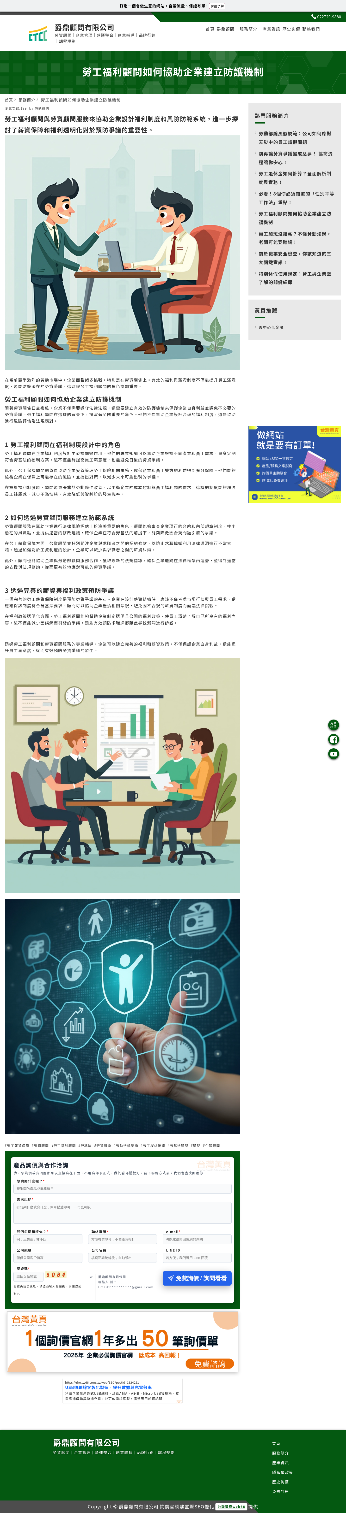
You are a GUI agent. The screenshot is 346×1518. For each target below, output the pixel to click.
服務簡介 (241, 30)
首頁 (199, 30)
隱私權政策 (282, 1476)
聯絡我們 (310, 30)
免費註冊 (280, 1496)
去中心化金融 (272, 327)
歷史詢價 (288, 30)
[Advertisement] (295, 387)
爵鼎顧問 (217, 30)
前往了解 (217, 6)
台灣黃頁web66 (231, 1512)
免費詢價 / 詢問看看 (197, 1281)
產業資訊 (265, 30)
